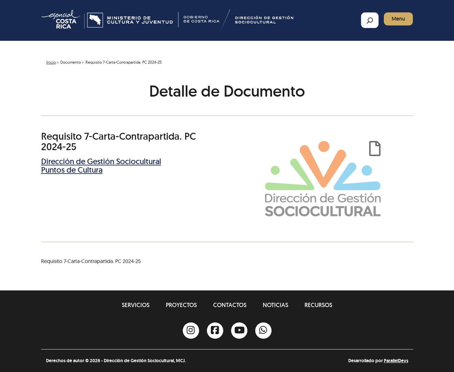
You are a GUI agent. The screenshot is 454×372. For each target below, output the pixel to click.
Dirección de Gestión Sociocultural (101, 161)
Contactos (229, 305)
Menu (398, 18)
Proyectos (181, 305)
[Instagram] (191, 330)
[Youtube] (239, 330)
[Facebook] (215, 330)
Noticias (275, 305)
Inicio (51, 62)
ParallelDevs (396, 361)
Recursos (318, 305)
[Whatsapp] (263, 330)
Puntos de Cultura (71, 170)
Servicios (135, 305)
